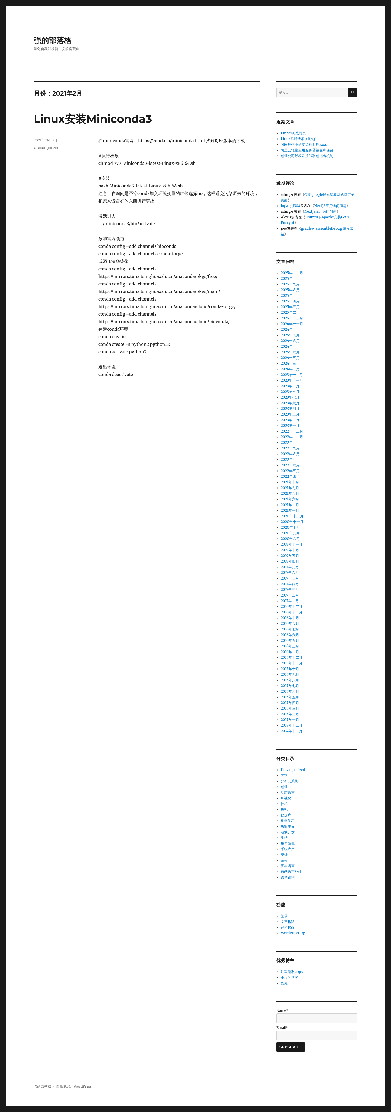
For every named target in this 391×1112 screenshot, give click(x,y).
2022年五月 (290, 471)
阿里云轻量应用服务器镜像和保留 (307, 150)
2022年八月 (290, 454)
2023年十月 (290, 386)
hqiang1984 (290, 206)
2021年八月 (290, 493)
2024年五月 (290, 357)
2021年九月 (290, 488)
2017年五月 (290, 578)
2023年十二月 (292, 374)
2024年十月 (290, 329)
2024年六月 (290, 352)
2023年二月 (290, 420)
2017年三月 (290, 589)
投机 (284, 809)
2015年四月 (290, 702)
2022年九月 (290, 448)
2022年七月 (290, 459)
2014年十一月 (292, 731)
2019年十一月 (291, 544)
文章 (287, 921)
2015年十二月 (291, 657)
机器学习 (288, 820)
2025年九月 (290, 284)
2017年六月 (290, 572)
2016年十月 (290, 618)
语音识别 (288, 877)
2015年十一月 (291, 663)
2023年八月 (290, 391)
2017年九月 (290, 567)
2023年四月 (290, 408)
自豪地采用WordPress (74, 1086)
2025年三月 (290, 307)
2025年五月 (290, 295)
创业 (284, 787)
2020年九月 (290, 533)
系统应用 (288, 849)
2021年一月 (290, 510)
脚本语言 (288, 866)
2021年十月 (290, 482)
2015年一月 (290, 719)
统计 (284, 854)
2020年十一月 (292, 522)
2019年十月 (290, 550)
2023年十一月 (292, 380)
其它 (284, 775)
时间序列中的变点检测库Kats (304, 144)
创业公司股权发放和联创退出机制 (307, 156)
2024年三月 (290, 363)
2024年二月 (290, 369)
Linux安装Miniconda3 (93, 119)
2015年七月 (290, 686)
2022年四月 (290, 476)
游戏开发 (288, 832)
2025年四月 (290, 301)
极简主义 (288, 826)
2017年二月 (290, 595)
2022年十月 (290, 442)
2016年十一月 (292, 612)
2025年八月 (290, 290)
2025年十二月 (292, 273)
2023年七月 (290, 397)
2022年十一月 (292, 437)
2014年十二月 (292, 725)
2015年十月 (290, 669)
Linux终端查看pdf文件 (299, 139)
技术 (284, 803)
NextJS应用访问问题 (330, 206)
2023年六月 (290, 403)
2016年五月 (290, 640)
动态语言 (288, 792)
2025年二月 (290, 312)
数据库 (286, 815)
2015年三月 (290, 708)
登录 (284, 916)
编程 (284, 860)
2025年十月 (290, 278)
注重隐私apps (292, 972)
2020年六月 (290, 538)
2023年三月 (290, 414)
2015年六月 (290, 691)
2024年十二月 (292, 318)
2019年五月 (290, 555)
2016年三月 (290, 646)
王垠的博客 (289, 977)
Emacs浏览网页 (293, 133)
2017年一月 (290, 601)
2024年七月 (290, 346)
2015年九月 (290, 674)
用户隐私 (288, 843)
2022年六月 (290, 465)
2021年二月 (290, 505)
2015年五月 (290, 697)
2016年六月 (290, 635)
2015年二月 (290, 714)
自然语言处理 (291, 871)
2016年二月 (290, 652)
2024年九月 (290, 335)
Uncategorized (47, 147)
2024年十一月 (292, 324)
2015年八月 (290, 680)
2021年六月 (290, 499)
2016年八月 (290, 623)
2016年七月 (290, 629)
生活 (284, 837)
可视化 (286, 798)
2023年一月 (290, 425)
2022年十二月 (292, 431)
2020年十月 (290, 527)
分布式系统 (289, 781)
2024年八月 (290, 341)
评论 (287, 927)
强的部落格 (52, 40)
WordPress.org (293, 933)
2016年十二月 (292, 606)
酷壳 (284, 983)
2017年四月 (290, 584)
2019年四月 (290, 561)
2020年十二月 (292, 516)
